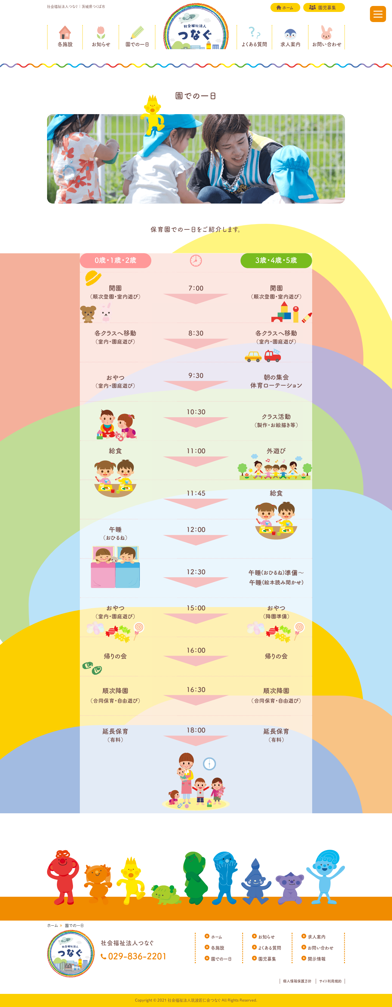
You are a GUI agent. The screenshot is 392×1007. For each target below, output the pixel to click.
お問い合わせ (327, 44)
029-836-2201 (137, 956)
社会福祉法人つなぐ (196, 36)
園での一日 (137, 44)
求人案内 (290, 44)
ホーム (287, 7)
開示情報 (317, 959)
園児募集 (327, 7)
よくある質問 (254, 44)
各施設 (65, 44)
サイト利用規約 (330, 981)
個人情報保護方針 (297, 981)
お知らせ (101, 44)
